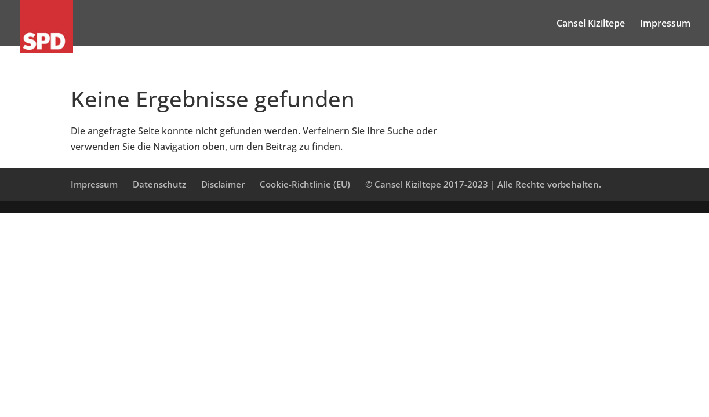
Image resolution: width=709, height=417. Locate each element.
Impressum (665, 24)
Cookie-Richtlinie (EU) (305, 184)
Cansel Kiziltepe (591, 24)
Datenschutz (159, 184)
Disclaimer (223, 184)
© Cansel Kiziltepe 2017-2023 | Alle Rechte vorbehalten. (483, 184)
